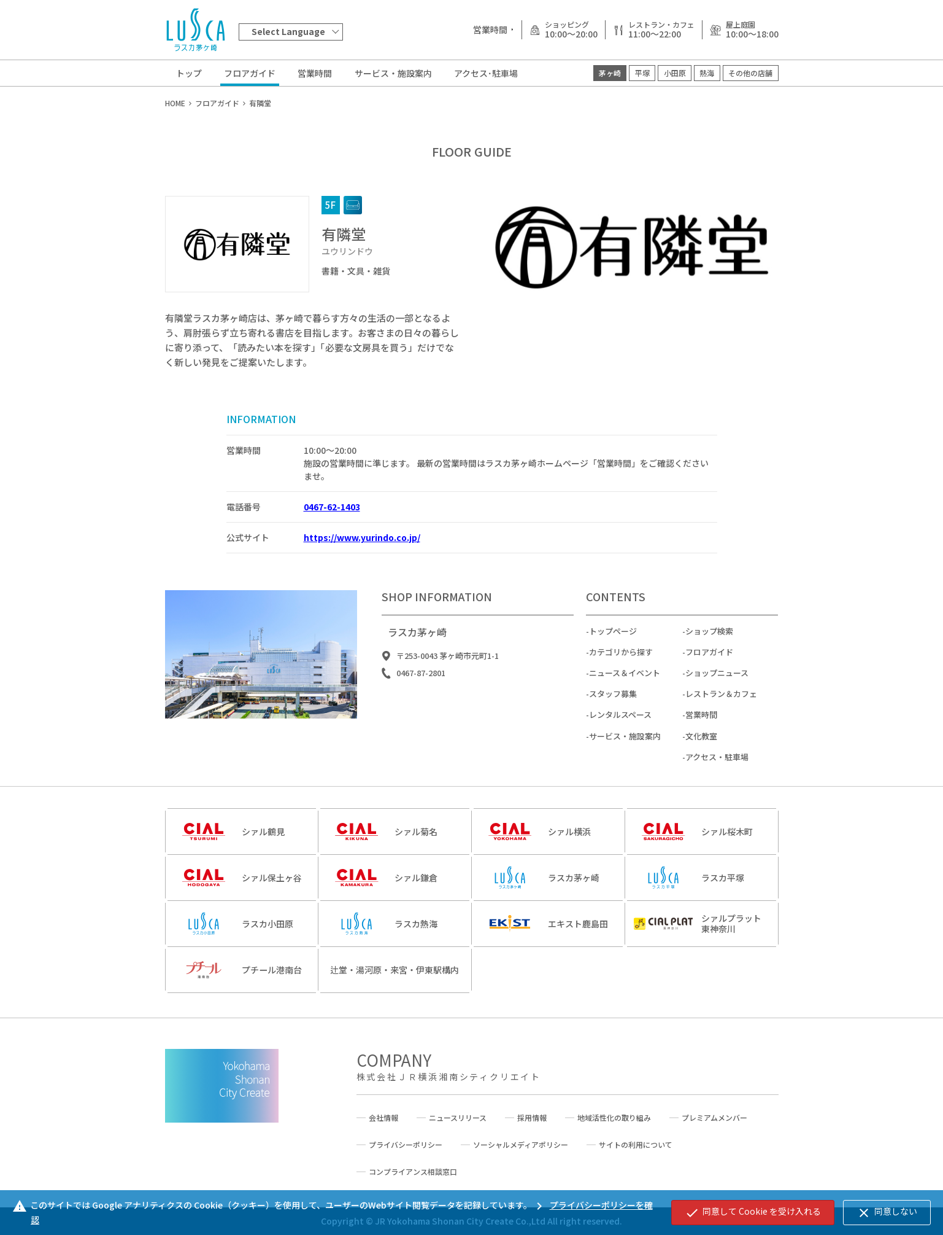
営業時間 (315, 73)
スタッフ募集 (613, 704)
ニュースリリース (458, 1117)
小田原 (675, 73)
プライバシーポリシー (405, 1144)
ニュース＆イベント (624, 683)
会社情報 (383, 1117)
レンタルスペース (620, 725)
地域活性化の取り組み (614, 1117)
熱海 (706, 73)
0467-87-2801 (420, 683)
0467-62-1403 (332, 507)
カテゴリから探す (621, 662)
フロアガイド (249, 73)
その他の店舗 (750, 73)
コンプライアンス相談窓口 (413, 1171)
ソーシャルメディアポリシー (520, 1144)
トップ (189, 73)
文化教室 (701, 746)
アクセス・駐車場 (717, 767)
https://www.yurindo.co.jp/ (362, 537)
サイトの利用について (635, 1144)
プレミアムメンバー (714, 1117)
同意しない (886, 1212)
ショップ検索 (709, 641)
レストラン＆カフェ (721, 704)
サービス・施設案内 (393, 73)
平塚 (642, 73)
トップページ (613, 641)
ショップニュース (717, 683)
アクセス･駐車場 (486, 73)
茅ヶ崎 (610, 73)
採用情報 (532, 1117)
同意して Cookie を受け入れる (753, 1212)
